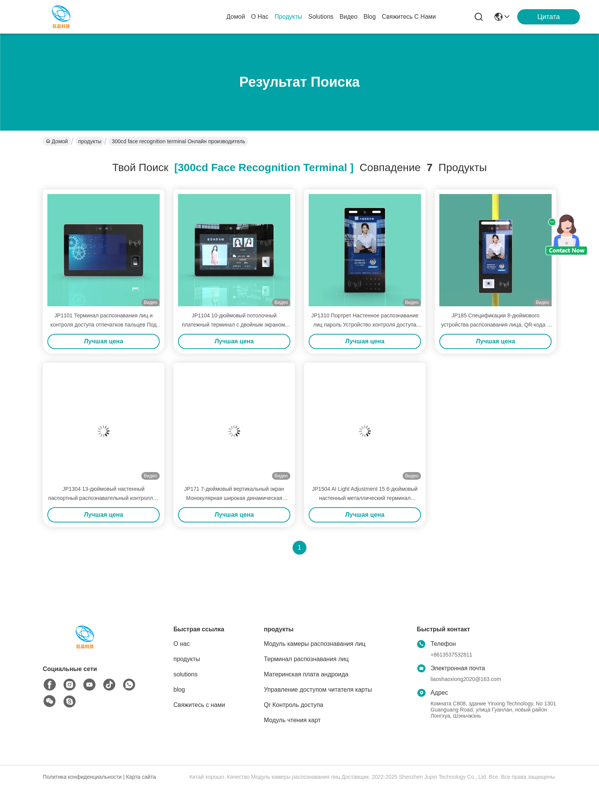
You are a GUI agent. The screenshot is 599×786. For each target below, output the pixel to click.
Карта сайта (141, 777)
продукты (288, 16)
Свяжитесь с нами (409, 16)
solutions (320, 16)
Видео (349, 16)
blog (370, 16)
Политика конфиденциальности (82, 777)
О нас (259, 16)
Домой (236, 16)
